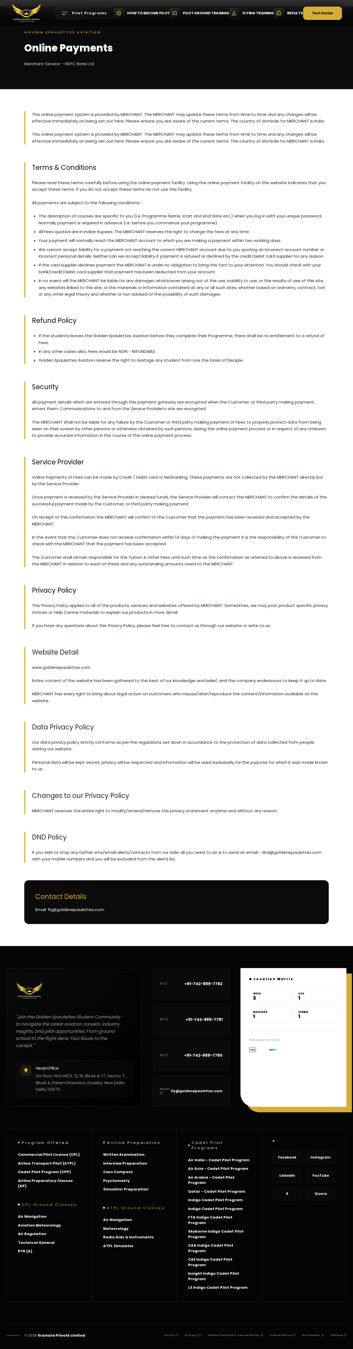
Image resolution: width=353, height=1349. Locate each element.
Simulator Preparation (125, 1189)
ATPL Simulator (118, 1246)
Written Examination (124, 1154)
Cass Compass (118, 1171)
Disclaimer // (313, 1335)
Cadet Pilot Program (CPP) (44, 1171)
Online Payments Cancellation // (235, 1335)
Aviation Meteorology (39, 1225)
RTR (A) (25, 1251)
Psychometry (116, 1180)
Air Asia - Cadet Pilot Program (218, 1168)
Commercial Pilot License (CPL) (49, 1154)
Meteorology (116, 1228)
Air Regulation (32, 1233)
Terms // (171, 1335)
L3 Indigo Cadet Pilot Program (218, 1287)
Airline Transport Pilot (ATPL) (47, 1163)
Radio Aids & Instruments (128, 1237)
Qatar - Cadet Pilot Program (216, 1191)
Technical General (36, 1242)
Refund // (338, 1335)
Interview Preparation (125, 1163)
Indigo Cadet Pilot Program (215, 1200)
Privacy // (193, 1335)
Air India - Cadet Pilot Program (219, 1160)
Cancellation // (283, 1335)
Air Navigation (32, 1216)
